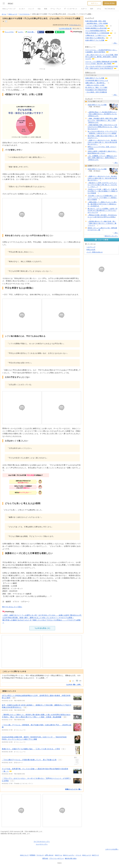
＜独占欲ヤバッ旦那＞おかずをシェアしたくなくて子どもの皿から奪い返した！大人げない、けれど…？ (102, 185)
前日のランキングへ (111, 236)
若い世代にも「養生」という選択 (96, 87)
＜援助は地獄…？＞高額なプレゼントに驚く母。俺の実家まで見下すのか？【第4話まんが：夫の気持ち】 (102, 204)
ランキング (89, 98)
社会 (39, 9)
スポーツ (84, 9)
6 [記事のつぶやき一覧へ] (63, 749)
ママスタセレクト (75, 25)
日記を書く (31, 32)
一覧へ (115, 43)
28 (111, 38)
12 (112, 30)
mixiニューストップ (8, 9)
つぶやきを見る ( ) (42, 628)
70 (109, 92)
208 (109, 21)
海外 (91, 9)
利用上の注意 (91, 249)
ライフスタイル (110, 9)
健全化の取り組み (71, 858)
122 (113, 28)
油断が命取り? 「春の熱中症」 (95, 83)
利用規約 (32, 855)
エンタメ (22, 9)
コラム (99, 9)
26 (110, 25)
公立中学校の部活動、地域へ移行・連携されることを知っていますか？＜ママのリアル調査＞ (38, 618)
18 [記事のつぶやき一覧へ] (13, 698)
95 (110, 40)
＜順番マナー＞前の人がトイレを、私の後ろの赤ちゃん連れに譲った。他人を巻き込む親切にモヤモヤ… (102, 142)
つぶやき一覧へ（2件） (74, 684)
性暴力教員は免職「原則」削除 (95, 21)
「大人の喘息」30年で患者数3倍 (96, 92)
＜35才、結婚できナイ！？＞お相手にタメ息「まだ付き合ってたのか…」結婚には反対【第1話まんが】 (42, 615)
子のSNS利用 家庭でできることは (96, 80)
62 (113, 35)
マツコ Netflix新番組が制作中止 (95, 30)
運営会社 (45, 858)
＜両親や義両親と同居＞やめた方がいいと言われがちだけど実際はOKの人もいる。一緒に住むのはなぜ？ (103, 127)
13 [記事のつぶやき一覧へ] (25, 707)
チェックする (9, 32)
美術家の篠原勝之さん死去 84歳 (96, 28)
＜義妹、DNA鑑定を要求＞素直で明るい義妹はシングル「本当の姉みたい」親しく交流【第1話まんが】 (102, 120)
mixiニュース (12, 14)
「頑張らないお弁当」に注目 (94, 85)
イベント (78, 855)
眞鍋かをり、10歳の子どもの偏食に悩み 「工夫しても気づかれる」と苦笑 (31, 749)
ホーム (4, 14)
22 (108, 83)
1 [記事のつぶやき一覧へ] (12, 780)
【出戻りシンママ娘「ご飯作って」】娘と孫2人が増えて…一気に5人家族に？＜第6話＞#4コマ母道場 (102, 191)
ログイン (94, 3)
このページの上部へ (111, 849)
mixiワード (95, 855)
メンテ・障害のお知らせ (95, 252)
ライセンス (40, 855)
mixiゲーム (58, 855)
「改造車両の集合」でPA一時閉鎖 (96, 23)
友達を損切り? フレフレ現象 (94, 40)
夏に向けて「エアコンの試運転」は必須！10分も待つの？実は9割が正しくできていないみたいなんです (102, 210)
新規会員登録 (109, 3)
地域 (45, 9)
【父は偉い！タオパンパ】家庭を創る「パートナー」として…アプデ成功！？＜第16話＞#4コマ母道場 (102, 197)
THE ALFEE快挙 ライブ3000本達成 (97, 33)
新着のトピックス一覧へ (73, 789)
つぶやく (21, 32)
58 (110, 80)
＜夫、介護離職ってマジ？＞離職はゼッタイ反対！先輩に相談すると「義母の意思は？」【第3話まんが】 (102, 158)
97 (110, 78)
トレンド (31, 9)
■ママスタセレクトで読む (12, 607)
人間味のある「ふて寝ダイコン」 (96, 35)
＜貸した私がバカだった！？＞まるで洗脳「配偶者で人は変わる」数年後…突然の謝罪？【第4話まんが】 (101, 57)
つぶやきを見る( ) (65, 28)
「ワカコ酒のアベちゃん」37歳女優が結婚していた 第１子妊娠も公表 (29, 760)
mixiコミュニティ (69, 855)
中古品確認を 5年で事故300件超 (96, 90)
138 (110, 23)
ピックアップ (89, 18)
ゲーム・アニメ (56, 9)
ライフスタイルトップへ (42, 841)
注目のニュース (90, 72)
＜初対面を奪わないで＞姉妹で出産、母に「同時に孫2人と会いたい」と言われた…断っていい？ (102, 223)
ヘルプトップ (91, 247)
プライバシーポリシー (56, 858)
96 (110, 87)
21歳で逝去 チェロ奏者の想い (95, 38)
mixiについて (24, 855)
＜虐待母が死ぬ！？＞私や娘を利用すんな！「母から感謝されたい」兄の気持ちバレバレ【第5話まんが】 (102, 114)
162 (107, 85)
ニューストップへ (42, 844)
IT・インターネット (70, 9)
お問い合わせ (49, 855)
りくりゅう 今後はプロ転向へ (95, 26)
